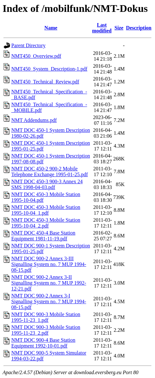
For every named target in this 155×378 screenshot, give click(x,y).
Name (50, 27)
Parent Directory (28, 45)
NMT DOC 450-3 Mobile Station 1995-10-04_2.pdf (45, 222)
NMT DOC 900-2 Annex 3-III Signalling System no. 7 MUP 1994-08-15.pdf (48, 264)
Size (118, 27)
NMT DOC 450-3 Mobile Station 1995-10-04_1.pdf (45, 210)
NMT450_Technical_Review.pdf (45, 81)
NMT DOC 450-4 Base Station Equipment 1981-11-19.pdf (43, 235)
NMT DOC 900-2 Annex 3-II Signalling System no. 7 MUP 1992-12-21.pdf (48, 282)
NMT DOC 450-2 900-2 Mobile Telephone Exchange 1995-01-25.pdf (49, 171)
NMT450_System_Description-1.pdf (49, 69)
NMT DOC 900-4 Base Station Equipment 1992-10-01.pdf (43, 342)
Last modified (101, 27)
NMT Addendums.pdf (34, 120)
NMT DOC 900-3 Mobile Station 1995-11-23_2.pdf (45, 330)
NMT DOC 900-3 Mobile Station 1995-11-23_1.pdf (45, 317)
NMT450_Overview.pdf (36, 56)
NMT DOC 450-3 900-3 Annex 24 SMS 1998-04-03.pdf (46, 184)
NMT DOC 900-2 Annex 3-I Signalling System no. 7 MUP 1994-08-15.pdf (48, 301)
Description (138, 27)
